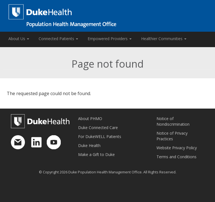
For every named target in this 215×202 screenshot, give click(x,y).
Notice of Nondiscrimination (173, 121)
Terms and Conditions (176, 156)
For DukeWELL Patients (99, 136)
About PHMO (90, 118)
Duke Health (89, 145)
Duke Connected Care (98, 127)
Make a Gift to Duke (96, 154)
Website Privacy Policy (176, 147)
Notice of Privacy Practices (172, 135)
